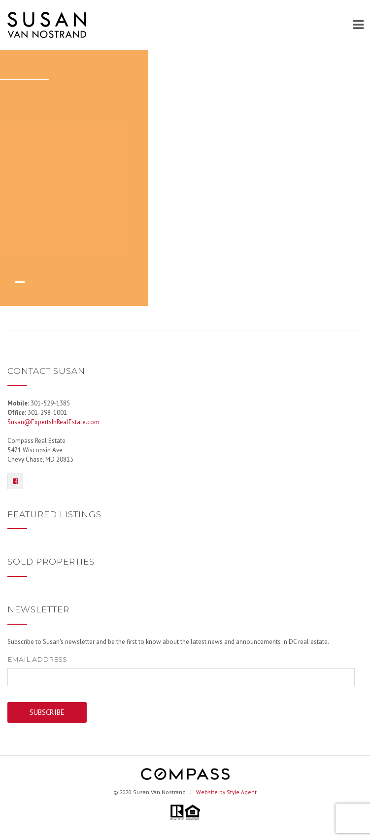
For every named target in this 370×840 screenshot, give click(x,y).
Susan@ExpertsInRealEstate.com (53, 422)
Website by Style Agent (226, 792)
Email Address (37, 659)
